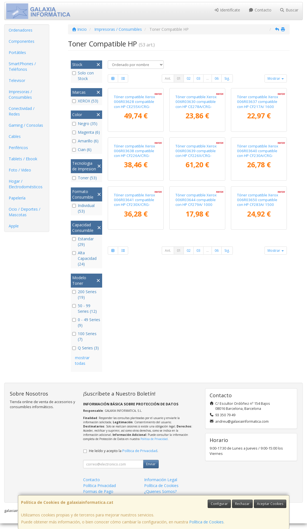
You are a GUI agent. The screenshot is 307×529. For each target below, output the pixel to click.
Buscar (289, 10)
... (207, 78)
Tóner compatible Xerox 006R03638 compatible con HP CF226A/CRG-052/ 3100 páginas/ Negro (134, 240)
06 (217, 78)
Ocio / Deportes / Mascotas (24, 211)
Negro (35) (84, 123)
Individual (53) (83, 208)
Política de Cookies (206, 522)
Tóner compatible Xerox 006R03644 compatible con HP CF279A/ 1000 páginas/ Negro (196, 328)
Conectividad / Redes (21, 111)
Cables (15, 136)
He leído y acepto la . (123, 456)
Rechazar (242, 503)
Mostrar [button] (276, 78)
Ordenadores (20, 30)
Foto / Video (20, 170)
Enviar (151, 469)
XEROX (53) (85, 101)
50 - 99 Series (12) (84, 308)
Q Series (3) (85, 348)
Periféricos (18, 147)
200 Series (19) (84, 294)
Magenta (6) (86, 132)
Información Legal (160, 485)
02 (189, 78)
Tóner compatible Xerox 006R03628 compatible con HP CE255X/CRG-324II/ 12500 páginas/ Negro (134, 149)
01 (179, 78)
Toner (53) (84, 177)
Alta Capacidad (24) (84, 258)
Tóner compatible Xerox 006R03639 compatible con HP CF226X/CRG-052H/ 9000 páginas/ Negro (196, 240)
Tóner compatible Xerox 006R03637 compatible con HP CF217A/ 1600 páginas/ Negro (257, 146)
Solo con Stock (83, 75)
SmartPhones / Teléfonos (22, 66)
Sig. (227, 78)
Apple (14, 226)
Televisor (17, 80)
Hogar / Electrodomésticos (26, 183)
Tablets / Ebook (23, 158)
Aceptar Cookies (270, 503)
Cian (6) (82, 149)
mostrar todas (82, 360)
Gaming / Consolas (26, 125)
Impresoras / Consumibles (20, 94)
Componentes (21, 41)
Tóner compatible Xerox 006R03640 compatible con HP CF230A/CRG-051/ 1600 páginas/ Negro (257, 240)
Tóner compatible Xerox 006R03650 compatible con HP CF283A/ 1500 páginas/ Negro (257, 328)
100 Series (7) (84, 336)
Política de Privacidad (154, 444)
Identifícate (227, 10)
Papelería (17, 198)
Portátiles (17, 52)
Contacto (260, 10)
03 (198, 78)
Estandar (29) (83, 241)
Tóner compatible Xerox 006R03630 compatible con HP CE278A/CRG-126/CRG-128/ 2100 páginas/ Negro (196, 149)
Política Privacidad (99, 491)
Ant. (168, 78)
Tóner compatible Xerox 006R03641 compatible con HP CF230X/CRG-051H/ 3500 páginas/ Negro (134, 331)
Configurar (219, 503)
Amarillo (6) (85, 141)
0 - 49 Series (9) (86, 322)
